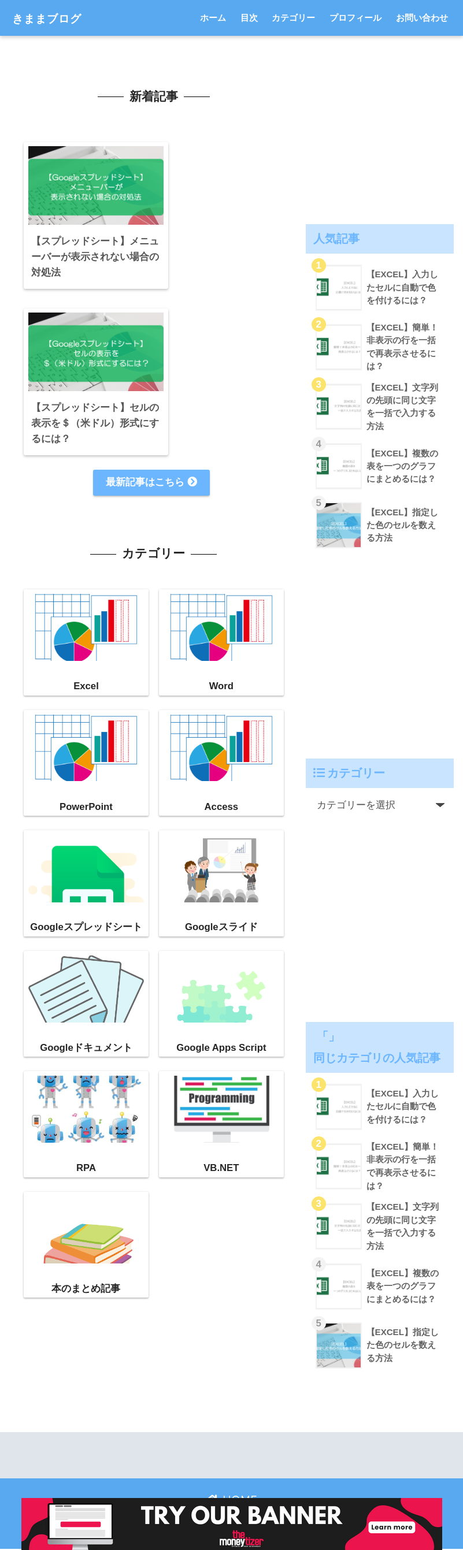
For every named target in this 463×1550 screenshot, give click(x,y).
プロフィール (355, 18)
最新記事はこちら (151, 304)
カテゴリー (293, 18)
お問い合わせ (422, 18)
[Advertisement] (380, 127)
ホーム (213, 18)
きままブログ (55, 17)
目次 (249, 18)
